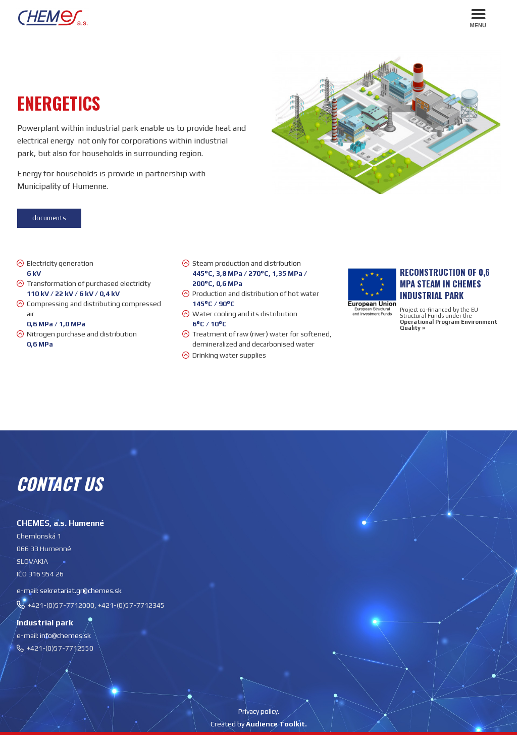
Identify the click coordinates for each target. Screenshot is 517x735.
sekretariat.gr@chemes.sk (81, 590)
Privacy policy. (258, 711)
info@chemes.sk (65, 635)
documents (49, 218)
